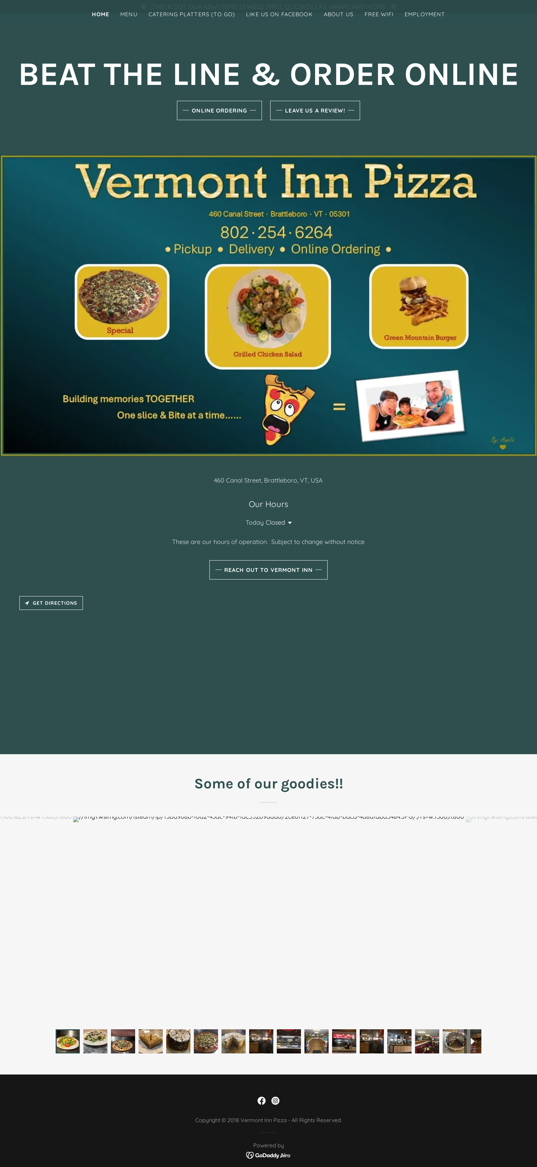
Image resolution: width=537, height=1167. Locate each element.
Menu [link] (129, 27)
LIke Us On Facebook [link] (279, 27)
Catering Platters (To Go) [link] (192, 27)
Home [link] (101, 27)
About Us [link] (339, 27)
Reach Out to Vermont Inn (268, 569)
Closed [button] (275, 522)
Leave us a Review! (315, 110)
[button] (288, 523)
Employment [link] (425, 27)
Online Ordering (219, 110)
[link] (261, 1101)
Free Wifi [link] (379, 27)
